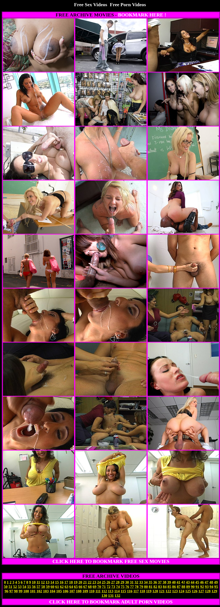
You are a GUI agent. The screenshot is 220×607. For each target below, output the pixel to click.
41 (178, 582)
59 (48, 587)
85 (169, 587)
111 (98, 591)
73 (113, 587)
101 (33, 591)
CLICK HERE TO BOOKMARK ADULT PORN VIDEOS (111, 602)
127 (201, 591)
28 (118, 582)
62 (62, 587)
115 (123, 591)
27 (113, 582)
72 (108, 587)
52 (15, 587)
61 (57, 587)
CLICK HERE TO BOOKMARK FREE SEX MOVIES (111, 561)
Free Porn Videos (128, 4)
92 (202, 587)
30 (127, 582)
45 (197, 582)
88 (183, 587)
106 (66, 591)
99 (20, 591)
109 (85, 591)
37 (160, 582)
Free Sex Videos (90, 4)
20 (80, 582)
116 (129, 591)
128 (208, 591)
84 (165, 587)
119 (149, 591)
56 (34, 587)
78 (137, 587)
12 (43, 582)
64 (71, 587)
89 (188, 587)
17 (66, 582)
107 (72, 591)
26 (108, 582)
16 (61, 582)
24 (99, 582)
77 (132, 587)
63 (66, 587)
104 (52, 591)
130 (104, 595)
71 (104, 587)
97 (11, 591)
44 (192, 582)
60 (52, 587)
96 (6, 591)
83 (160, 587)
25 (104, 582)
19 (75, 582)
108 (79, 591)
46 (202, 582)
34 (146, 582)
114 (117, 591)
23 (94, 582)
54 (24, 587)
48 (211, 582)
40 (174, 582)
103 (46, 591)
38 (164, 582)
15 (57, 582)
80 (146, 587)
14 (52, 582)
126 (195, 591)
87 (179, 587)
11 (38, 582)
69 (94, 587)
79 (141, 587)
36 (155, 582)
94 (211, 587)
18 (71, 582)
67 (85, 587)
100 (26, 591)
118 (142, 591)
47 (206, 582)
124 (181, 591)
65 (76, 587)
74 (118, 587)
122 (168, 591)
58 (43, 587)
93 (207, 587)
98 (16, 591)
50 (6, 587)
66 (80, 587)
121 (162, 591)
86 (174, 587)
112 (104, 591)
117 (136, 591)
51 (10, 587)
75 (122, 587)
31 (132, 582)
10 (34, 582)
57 (38, 587)
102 (39, 591)
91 (197, 587)
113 (110, 591)
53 (20, 587)
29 (122, 582)
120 (155, 591)
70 (99, 587)
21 (85, 582)
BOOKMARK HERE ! (142, 15)
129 (214, 591)
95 (216, 587)
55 (29, 587)
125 (188, 591)
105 (59, 591)
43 (188, 582)
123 (175, 591)
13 (47, 582)
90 (193, 587)
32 (136, 582)
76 (127, 587)
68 (90, 587)
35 (150, 582)
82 (155, 587)
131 (111, 595)
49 (216, 582)
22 (90, 582)
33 (141, 582)
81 (151, 587)
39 (169, 582)
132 (117, 595)
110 (92, 591)
